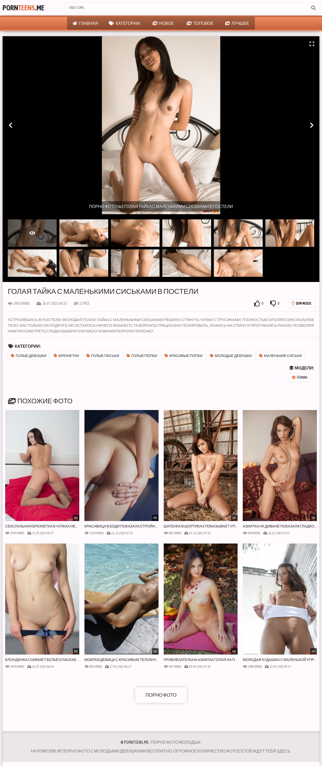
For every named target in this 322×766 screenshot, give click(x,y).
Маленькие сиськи (280, 356)
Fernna (299, 377)
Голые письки (102, 356)
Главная (85, 23)
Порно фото (161, 695)
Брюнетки (66, 356)
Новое (163, 23)
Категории (124, 23)
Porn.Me (23, 8)
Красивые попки (183, 356)
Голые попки (141, 356)
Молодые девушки (231, 356)
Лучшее (237, 23)
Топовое (200, 23)
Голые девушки (28, 356)
